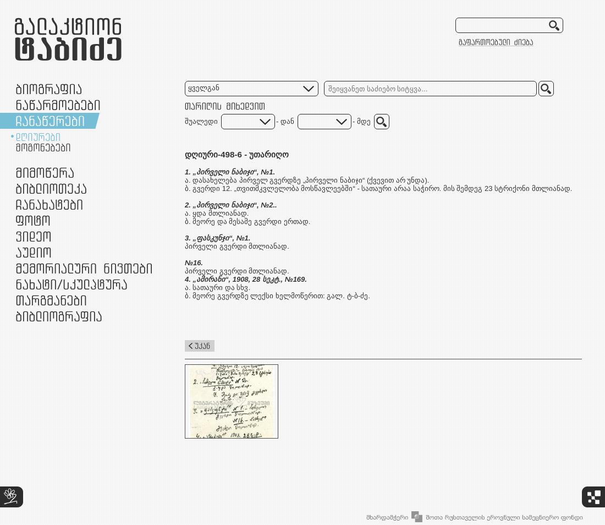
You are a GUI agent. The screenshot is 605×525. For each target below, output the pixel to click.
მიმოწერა (45, 173)
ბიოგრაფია (48, 89)
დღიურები (38, 137)
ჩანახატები (49, 204)
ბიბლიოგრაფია (59, 316)
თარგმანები (51, 300)
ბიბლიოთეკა (51, 188)
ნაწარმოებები (58, 105)
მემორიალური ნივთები (84, 268)
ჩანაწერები (50, 121)
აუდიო (33, 252)
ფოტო (33, 220)
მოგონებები (43, 147)
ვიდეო (33, 236)
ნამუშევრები (71, 284)
